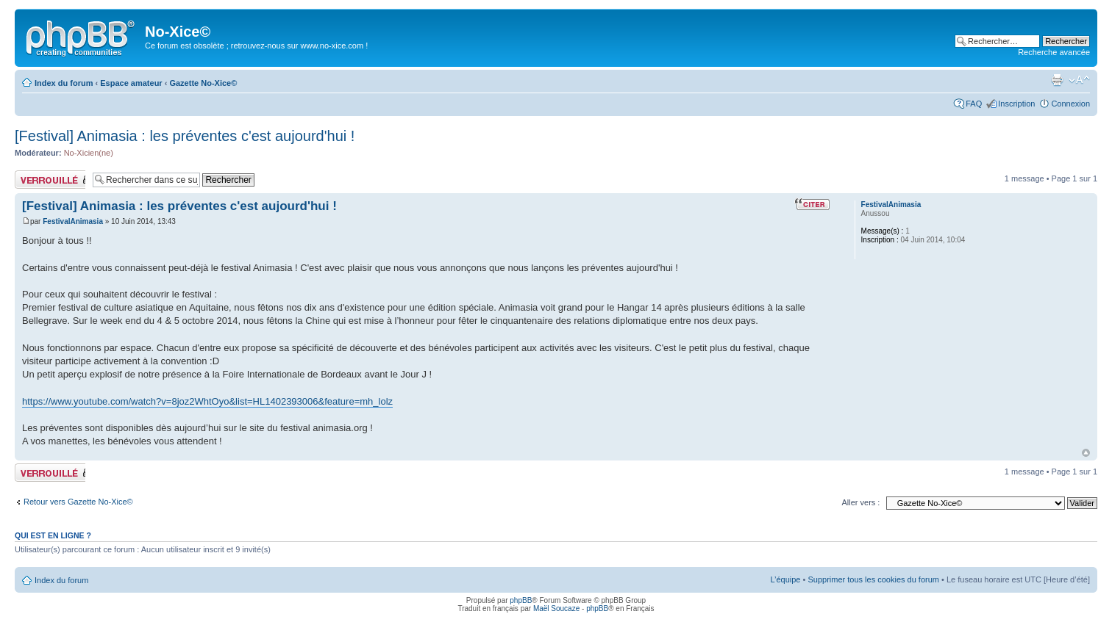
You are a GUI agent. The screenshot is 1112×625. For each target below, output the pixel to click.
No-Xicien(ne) (88, 152)
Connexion (1070, 103)
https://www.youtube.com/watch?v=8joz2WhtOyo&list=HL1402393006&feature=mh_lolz (207, 401)
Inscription (1016, 103)
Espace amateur (131, 83)
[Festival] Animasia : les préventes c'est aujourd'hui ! (184, 136)
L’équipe (785, 579)
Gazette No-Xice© (203, 83)
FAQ (974, 103)
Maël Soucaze (556, 608)
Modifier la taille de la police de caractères (1079, 80)
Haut (1086, 453)
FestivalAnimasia (73, 221)
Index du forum (64, 83)
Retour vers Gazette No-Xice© (78, 501)
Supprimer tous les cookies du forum (873, 579)
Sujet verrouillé (50, 179)
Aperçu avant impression (1057, 80)
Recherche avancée (1054, 52)
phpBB (521, 600)
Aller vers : (860, 502)
